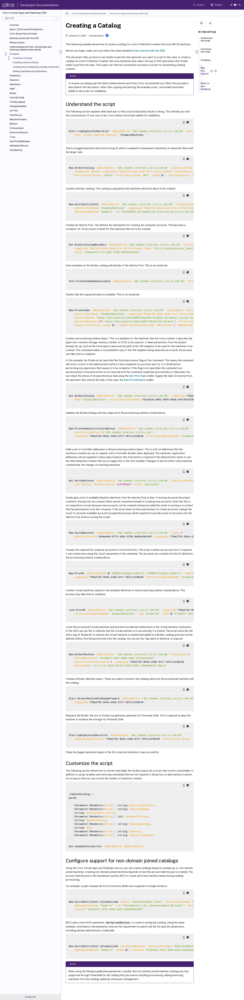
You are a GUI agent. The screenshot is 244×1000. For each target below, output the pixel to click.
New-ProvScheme (134, 379)
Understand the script (206, 41)
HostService (16, 115)
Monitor (13, 124)
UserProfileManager (20, 141)
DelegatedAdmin (18, 106)
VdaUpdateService (19, 145)
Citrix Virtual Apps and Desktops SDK (89, 13)
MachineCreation (18, 119)
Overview (14, 25)
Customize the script (206, 52)
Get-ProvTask (137, 375)
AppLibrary (15, 84)
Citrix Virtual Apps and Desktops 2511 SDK (129, 13)
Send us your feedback (206, 86)
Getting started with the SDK (24, 38)
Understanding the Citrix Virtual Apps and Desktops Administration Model (30, 48)
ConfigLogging (17, 102)
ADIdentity (15, 75)
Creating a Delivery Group (25, 62)
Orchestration (17, 128)
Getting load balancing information (30, 71)
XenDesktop (16, 150)
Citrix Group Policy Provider (23, 33)
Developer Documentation (39, 5)
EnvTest (14, 110)
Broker (13, 93)
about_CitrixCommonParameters (26, 29)
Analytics (14, 80)
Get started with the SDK (149, 50)
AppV (12, 88)
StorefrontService (19, 132)
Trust (12, 137)
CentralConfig (17, 97)
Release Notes (17, 42)
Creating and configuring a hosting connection (36, 67)
